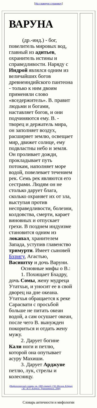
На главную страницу (48, 3)
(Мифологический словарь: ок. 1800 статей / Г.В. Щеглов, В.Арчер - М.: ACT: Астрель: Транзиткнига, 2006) (41, 387)
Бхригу (16, 256)
